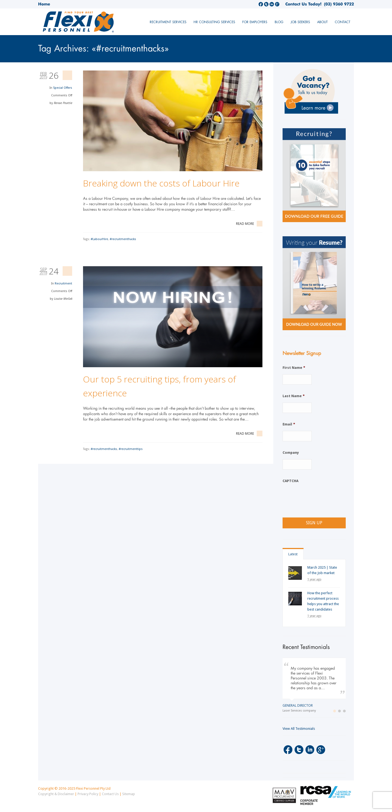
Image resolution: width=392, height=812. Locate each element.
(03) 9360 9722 (337, 4)
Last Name (294, 396)
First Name (294, 368)
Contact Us (110, 794)
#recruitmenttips (131, 449)
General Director (298, 705)
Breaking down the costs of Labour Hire (161, 183)
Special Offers (62, 88)
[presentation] (324, 498)
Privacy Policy (88, 794)
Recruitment (63, 283)
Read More (249, 223)
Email (289, 424)
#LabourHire (99, 239)
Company (291, 453)
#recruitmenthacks (123, 239)
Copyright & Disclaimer (56, 794)
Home (44, 4)
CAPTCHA (290, 481)
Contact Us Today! (303, 4)
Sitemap (128, 794)
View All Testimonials (299, 729)
